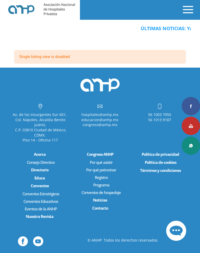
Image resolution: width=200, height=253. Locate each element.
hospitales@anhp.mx (100, 114)
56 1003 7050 (159, 114)
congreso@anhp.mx (100, 124)
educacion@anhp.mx (100, 119)
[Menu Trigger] (183, 8)
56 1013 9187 (159, 119)
